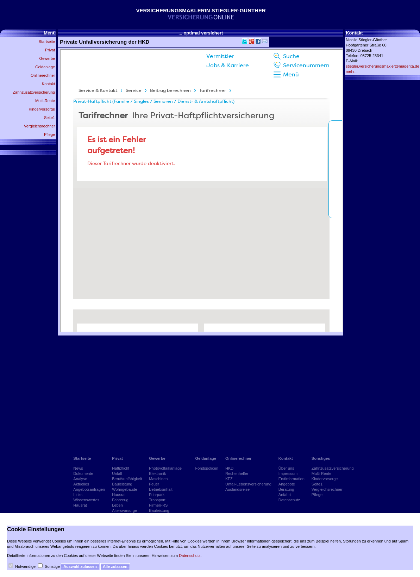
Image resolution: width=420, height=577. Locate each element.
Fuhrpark (156, 495)
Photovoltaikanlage (165, 468)
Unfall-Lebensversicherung (248, 484)
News (78, 468)
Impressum (287, 473)
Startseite (47, 41)
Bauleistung (122, 484)
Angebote (286, 484)
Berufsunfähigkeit (127, 479)
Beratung (286, 489)
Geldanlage (45, 67)
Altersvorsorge (124, 510)
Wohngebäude (124, 489)
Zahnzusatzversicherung (34, 92)
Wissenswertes (86, 500)
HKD (229, 468)
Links (77, 495)
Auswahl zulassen (80, 566)
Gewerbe (47, 58)
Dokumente (83, 473)
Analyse (80, 479)
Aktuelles (81, 484)
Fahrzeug (120, 500)
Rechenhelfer (236, 473)
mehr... (352, 71)
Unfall (117, 473)
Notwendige (25, 566)
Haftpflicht (120, 468)
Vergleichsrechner (39, 126)
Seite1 (49, 117)
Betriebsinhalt (161, 489)
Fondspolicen (206, 468)
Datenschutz (289, 500)
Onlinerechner (43, 75)
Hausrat (80, 505)
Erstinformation (291, 479)
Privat (50, 50)
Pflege (49, 134)
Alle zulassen (115, 566)
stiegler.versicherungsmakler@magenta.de (382, 66)
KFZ (229, 479)
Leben (117, 505)
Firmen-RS (158, 505)
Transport (157, 500)
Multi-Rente (45, 101)
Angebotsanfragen (89, 489)
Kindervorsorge (42, 109)
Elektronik (157, 473)
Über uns (286, 468)
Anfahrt (284, 495)
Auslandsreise (237, 489)
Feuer (154, 484)
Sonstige (52, 566)
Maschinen (158, 479)
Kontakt (48, 84)
